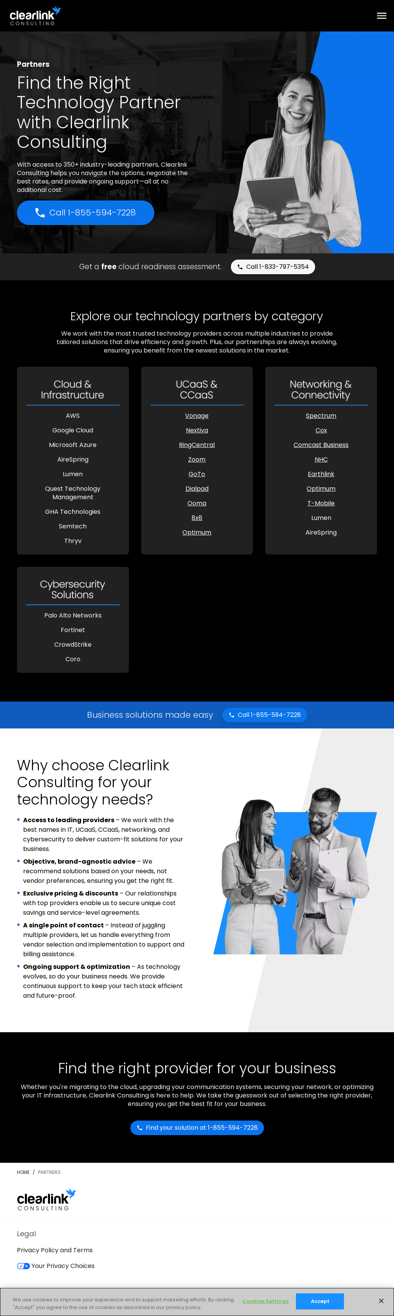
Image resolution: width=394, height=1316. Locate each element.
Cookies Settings (265, 1301)
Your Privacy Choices (56, 1265)
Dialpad (197, 488)
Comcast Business (321, 444)
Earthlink (321, 474)
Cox (321, 430)
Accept (320, 1301)
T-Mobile (321, 503)
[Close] (381, 1300)
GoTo (197, 474)
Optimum (196, 532)
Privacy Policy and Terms (55, 1250)
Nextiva (197, 430)
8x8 (197, 517)
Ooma (196, 503)
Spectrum (321, 415)
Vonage (197, 415)
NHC (321, 459)
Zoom (196, 459)
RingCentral (197, 444)
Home (23, 1172)
